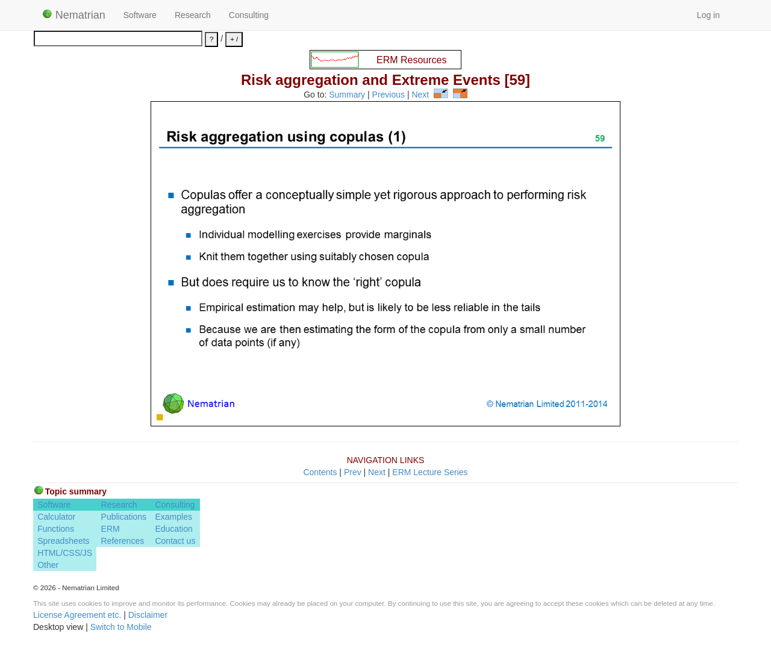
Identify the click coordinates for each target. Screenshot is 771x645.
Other (47, 565)
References (123, 541)
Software (140, 15)
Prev (352, 472)
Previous (388, 95)
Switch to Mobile (121, 627)
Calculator (56, 517)
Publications (124, 517)
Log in (708, 15)
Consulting (249, 15)
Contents (320, 472)
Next (420, 95)
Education (173, 529)
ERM (110, 529)
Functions (55, 529)
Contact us (175, 541)
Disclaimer (147, 615)
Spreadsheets (63, 541)
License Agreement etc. (77, 615)
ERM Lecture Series (429, 472)
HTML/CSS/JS (64, 553)
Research (193, 15)
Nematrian (73, 15)
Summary (347, 95)
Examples (173, 517)
